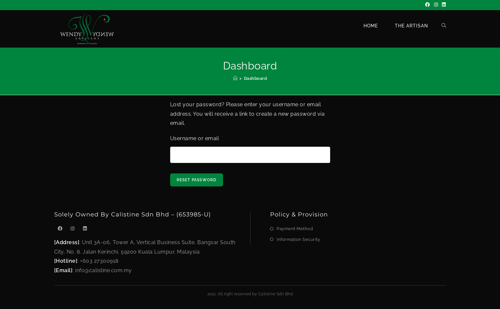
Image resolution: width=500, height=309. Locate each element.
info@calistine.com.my (103, 270)
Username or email (194, 138)
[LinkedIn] (443, 5)
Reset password (197, 180)
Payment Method (295, 228)
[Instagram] (436, 5)
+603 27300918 (99, 261)
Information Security (298, 239)
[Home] (235, 78)
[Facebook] (427, 5)
